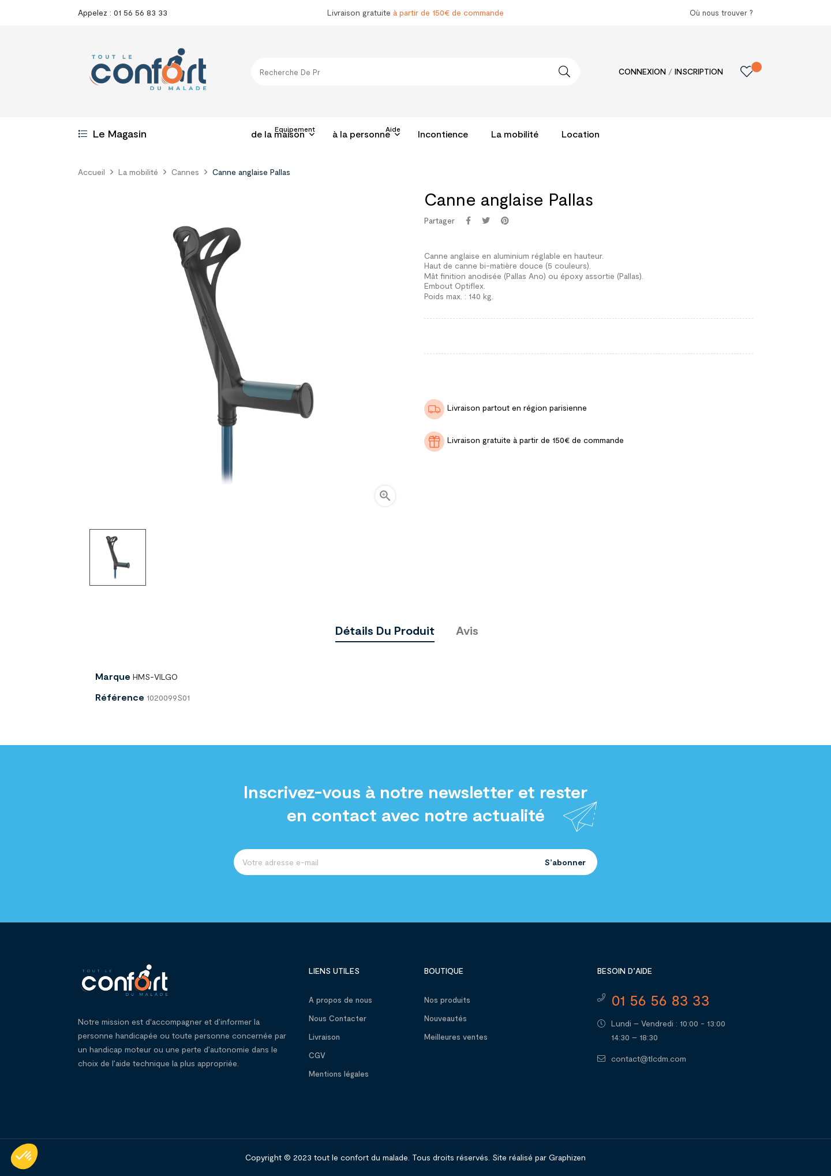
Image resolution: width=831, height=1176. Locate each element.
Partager (468, 220)
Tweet (486, 220)
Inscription (699, 71)
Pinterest (505, 220)
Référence (119, 697)
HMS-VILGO (155, 677)
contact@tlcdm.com (648, 1058)
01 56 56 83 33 (660, 999)
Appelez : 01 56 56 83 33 (122, 12)
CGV (317, 1055)
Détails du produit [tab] (385, 630)
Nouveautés (445, 1018)
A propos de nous (340, 999)
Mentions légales (339, 1073)
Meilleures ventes (456, 1036)
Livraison (324, 1036)
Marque (112, 676)
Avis (467, 630)
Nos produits (447, 999)
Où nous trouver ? (721, 12)
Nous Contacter (337, 1018)
